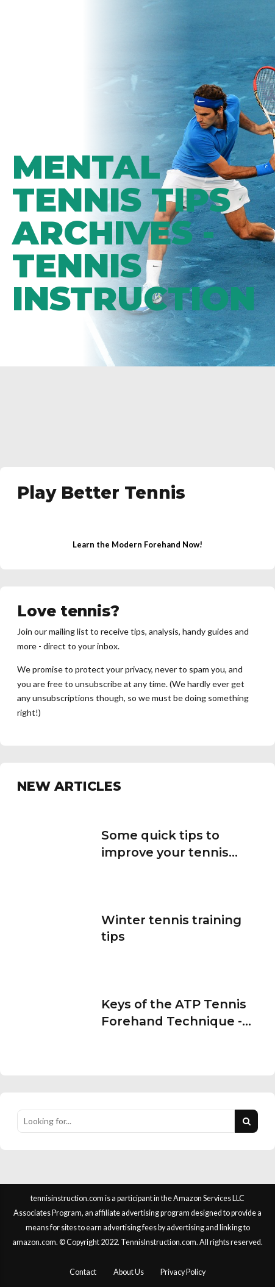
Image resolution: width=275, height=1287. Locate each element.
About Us (128, 1272)
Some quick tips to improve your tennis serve (165, 852)
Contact (83, 1272)
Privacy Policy (182, 1272)
